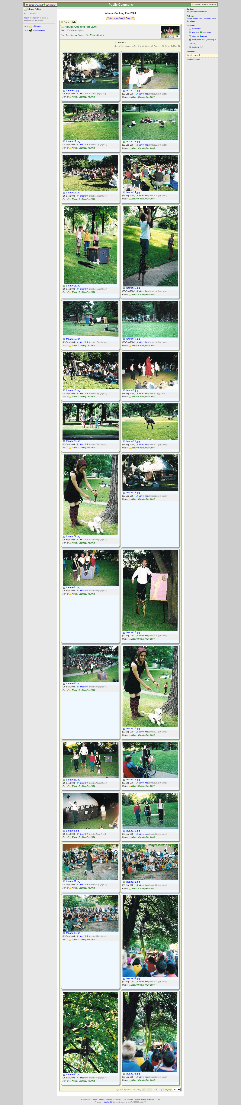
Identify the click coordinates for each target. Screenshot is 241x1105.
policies (207, 18)
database (195, 47)
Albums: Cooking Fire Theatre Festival (87, 35)
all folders (37, 26)
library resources (198, 40)
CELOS (94, 1099)
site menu (49, 5)
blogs (194, 36)
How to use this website (205, 4)
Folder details (68, 22)
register (36, 18)
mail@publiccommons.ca (197, 12)
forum (197, 59)
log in (26, 18)
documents (196, 28)
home (30, 5)
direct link (84, 93)
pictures (192, 43)
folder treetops (39, 31)
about (38, 5)
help (201, 18)
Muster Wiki (108, 1102)
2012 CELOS (120, 1099)
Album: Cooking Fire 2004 (83, 97)
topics (194, 32)
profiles (190, 59)
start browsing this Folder (120, 18)
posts (204, 36)
